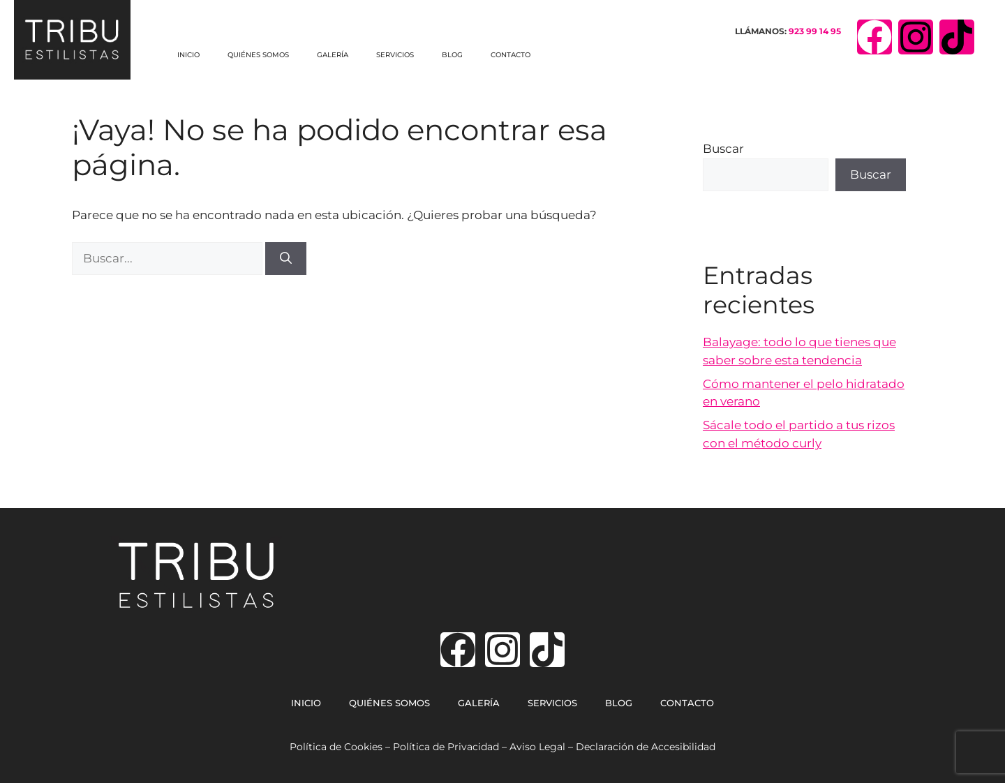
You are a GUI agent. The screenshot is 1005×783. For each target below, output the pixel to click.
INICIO (188, 54)
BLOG (452, 54)
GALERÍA (332, 54)
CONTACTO (510, 54)
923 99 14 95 (815, 31)
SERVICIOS (395, 54)
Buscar (723, 149)
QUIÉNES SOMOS (258, 54)
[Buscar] (285, 259)
